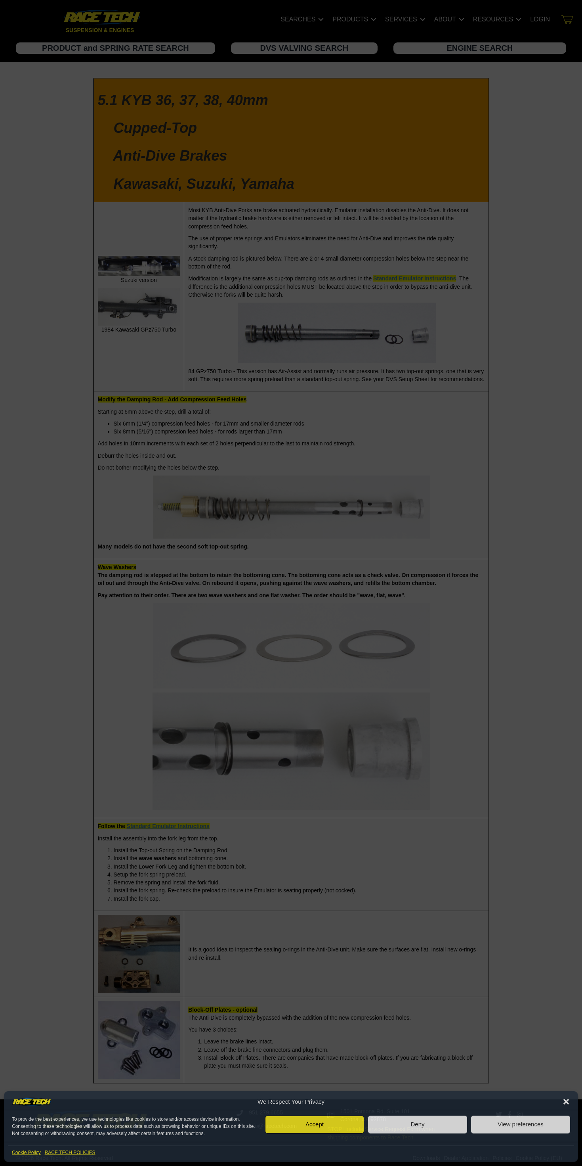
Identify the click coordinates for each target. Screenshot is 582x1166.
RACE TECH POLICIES (70, 1152)
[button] (566, 1102)
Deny (417, 1124)
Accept (314, 1124)
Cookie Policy (26, 1152)
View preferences (521, 1124)
